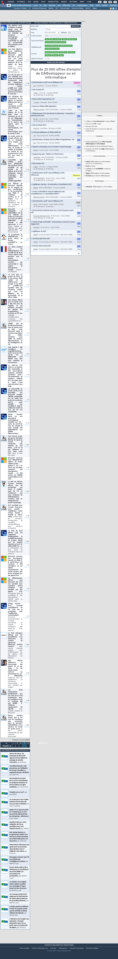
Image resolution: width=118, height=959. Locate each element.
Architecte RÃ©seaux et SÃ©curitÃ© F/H (46, 137)
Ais (34, 140)
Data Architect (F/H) (38, 130)
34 (27, 705)
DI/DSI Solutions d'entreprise (21, 5)
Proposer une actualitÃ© (21, 745)
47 (27, 359)
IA (40, 5)
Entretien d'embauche (39, 8)
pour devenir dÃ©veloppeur (98, 180)
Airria (35, 209)
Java (59, 5)
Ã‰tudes (73, 2)
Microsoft (52, 5)
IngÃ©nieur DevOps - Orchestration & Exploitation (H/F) (51, 189)
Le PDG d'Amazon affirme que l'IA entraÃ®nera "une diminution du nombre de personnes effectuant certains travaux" (15, 650)
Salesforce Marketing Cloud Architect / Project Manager (51, 152)
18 (27, 88)
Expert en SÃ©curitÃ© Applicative (43, 111)
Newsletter (53, 2)
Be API (35, 124)
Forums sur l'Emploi (20, 8)
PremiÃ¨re (6, 749)
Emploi (64, 2)
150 (27, 649)
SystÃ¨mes (113, 5)
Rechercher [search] (76, 31)
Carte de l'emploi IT (92, 133)
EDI (74, 5)
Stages (94, 8)
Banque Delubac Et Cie (41, 221)
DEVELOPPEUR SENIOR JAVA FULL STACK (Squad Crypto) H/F (52, 216)
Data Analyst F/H (37, 94)
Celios (35, 98)
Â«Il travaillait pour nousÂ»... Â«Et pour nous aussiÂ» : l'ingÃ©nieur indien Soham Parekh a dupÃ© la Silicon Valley (15, 521)
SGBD (92, 5)
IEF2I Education (39, 183)
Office (98, 5)
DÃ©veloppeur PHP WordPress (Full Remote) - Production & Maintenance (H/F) (53, 119)
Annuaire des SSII (91, 131)
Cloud (35, 5)
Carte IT (88, 8)
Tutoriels (21, 2)
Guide (107, 126)
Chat (43, 2)
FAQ (29, 2)
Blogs (36, 2)
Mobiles (104, 5)
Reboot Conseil (38, 114)
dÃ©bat (112, 126)
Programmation (82, 5)
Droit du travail (65, 8)
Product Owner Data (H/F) (41, 251)
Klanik (35, 192)
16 (27, 40)
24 (27, 126)
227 (27, 150)
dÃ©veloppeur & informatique (98, 178)
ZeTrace (36, 232)
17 (27, 428)
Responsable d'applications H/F (42, 104)
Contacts (110, 151)
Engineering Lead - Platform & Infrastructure (47, 159)
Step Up (36, 133)
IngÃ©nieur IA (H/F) (38, 236)
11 (27, 174)
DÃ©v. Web (66, 5)
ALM (45, 5)
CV (29, 8)
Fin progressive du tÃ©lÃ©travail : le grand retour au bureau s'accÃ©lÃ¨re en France (15, 244)
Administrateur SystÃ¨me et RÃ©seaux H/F (47, 87)
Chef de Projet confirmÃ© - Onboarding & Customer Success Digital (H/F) (53, 228)
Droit (82, 2)
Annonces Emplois (77, 8)
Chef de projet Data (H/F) (40, 243)
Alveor (35, 155)
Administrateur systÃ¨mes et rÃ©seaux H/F (47, 206)
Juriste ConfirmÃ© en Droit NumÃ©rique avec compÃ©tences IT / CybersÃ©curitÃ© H (48, 197)
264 (27, 730)
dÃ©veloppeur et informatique (98, 166)
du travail (90, 171)
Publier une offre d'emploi (56, 67)
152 (27, 496)
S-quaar (36, 107)
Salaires (51, 8)
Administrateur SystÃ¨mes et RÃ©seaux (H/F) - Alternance (48, 179)
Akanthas (36, 162)
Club (89, 2)
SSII (56, 8)
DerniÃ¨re (43, 748)
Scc (34, 90)
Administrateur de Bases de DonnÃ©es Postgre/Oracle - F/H (52, 144)
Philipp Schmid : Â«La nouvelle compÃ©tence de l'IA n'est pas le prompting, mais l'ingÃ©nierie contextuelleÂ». (15, 622)
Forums (10, 2)
